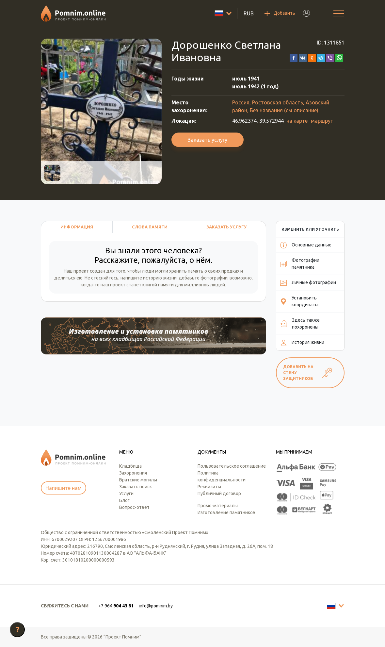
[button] (293, 57)
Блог (124, 500)
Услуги (126, 493)
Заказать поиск (135, 486)
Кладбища (130, 466)
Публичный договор (219, 493)
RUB (249, 13)
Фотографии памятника (299, 264)
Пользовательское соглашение (232, 466)
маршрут (322, 121)
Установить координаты (299, 301)
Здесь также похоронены (300, 323)
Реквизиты (209, 486)
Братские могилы (138, 479)
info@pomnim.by (156, 605)
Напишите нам (63, 488)
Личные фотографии (308, 282)
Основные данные (305, 245)
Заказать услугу (207, 140)
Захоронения (133, 473)
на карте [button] (297, 121)
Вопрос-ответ (134, 507)
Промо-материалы (218, 505)
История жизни (302, 342)
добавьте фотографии (203, 277)
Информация (76, 227)
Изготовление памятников (226, 512)
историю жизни (160, 277)
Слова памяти (150, 227)
